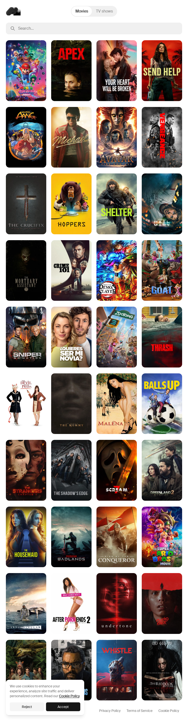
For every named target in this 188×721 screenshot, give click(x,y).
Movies (81, 11)
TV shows (104, 11)
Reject (27, 707)
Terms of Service (140, 710)
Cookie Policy (168, 710)
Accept (63, 707)
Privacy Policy (110, 710)
